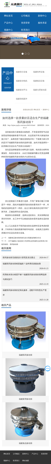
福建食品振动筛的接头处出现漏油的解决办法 (24, 238)
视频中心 (8, 30)
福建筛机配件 (21, 99)
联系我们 (25, 30)
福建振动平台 (21, 90)
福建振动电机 (21, 81)
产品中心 (8, 23)
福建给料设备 (39, 72)
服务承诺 (42, 23)
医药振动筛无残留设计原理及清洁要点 (19, 258)
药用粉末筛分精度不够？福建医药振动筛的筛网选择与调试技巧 (25, 277)
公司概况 (25, 16)
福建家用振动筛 (25, 399)
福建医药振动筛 (25, 355)
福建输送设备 (39, 81)
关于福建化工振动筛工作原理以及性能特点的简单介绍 (27, 241)
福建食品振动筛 (25, 443)
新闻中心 (42, 16)
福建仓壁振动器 (40, 90)
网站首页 (8, 16)
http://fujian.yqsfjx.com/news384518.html (21, 125)
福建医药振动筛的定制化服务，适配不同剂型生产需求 (25, 292)
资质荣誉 (25, 23)
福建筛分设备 (21, 72)
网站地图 (25, 461)
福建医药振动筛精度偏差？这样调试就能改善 (22, 264)
